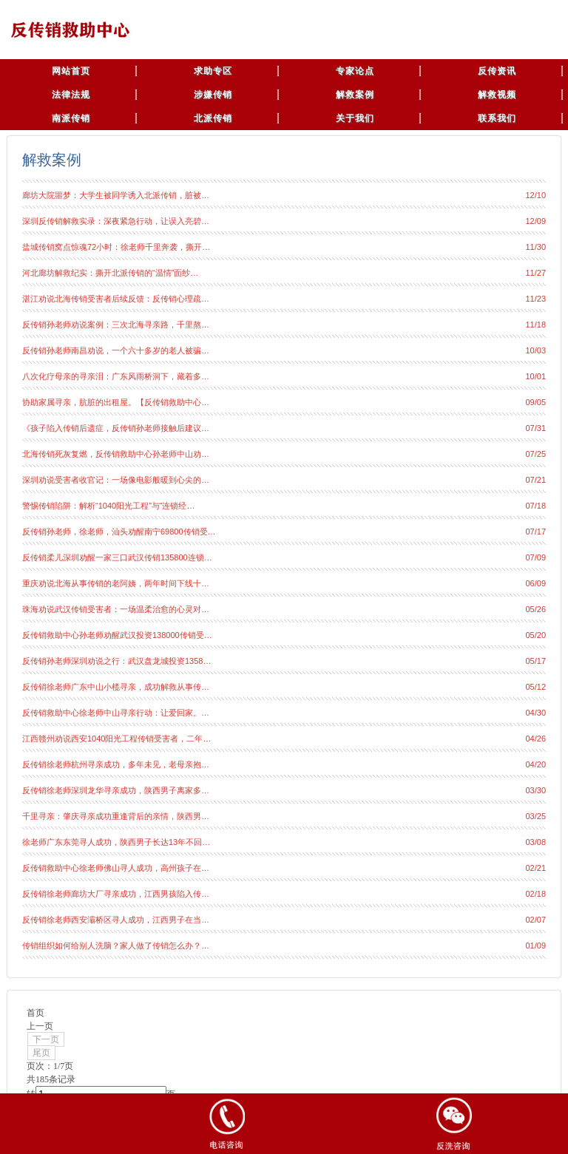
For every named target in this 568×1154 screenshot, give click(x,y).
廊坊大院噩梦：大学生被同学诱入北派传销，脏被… (115, 195)
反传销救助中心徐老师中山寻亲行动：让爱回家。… (115, 712)
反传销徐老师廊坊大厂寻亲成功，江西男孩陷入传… (115, 893)
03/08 (535, 842)
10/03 (535, 350)
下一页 (46, 1039)
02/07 (535, 919)
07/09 (535, 557)
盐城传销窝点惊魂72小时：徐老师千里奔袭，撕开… (116, 246)
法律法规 (71, 94)
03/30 (535, 790)
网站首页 (71, 71)
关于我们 (355, 118)
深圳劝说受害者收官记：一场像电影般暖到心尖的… (115, 479)
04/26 (535, 738)
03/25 (535, 816)
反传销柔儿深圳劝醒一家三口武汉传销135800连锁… (117, 557)
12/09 (535, 221)
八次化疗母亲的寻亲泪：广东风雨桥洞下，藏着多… (115, 376)
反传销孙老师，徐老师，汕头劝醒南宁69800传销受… (119, 531)
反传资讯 (497, 71)
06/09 (535, 583)
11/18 (535, 324)
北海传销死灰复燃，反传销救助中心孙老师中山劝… (115, 453)
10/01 (535, 376)
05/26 (535, 609)
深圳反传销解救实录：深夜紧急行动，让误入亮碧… (115, 221)
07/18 (535, 505)
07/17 (535, 531)
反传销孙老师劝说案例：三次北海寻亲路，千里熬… (115, 324)
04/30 (535, 712)
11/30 (535, 246)
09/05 (535, 402)
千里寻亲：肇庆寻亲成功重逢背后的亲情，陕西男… (115, 816)
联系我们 (497, 118)
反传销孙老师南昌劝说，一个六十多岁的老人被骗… (115, 350)
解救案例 (355, 94)
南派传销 (71, 118)
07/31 (535, 428)
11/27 (535, 272)
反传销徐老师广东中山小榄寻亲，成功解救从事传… (115, 686)
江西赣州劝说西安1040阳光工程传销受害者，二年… (116, 738)
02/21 (535, 867)
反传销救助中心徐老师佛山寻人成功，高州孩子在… (115, 867)
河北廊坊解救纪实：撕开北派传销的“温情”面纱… (110, 272)
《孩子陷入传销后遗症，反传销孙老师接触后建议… (115, 428)
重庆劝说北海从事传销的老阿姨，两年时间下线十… (115, 583)
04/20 (535, 764)
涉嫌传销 (213, 94)
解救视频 (497, 94)
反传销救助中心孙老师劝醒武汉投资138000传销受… (117, 635)
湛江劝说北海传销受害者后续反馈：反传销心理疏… (115, 298)
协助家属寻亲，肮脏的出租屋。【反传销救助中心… (115, 402)
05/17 (535, 660)
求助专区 (213, 71)
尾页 (41, 1053)
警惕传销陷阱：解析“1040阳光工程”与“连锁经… (108, 505)
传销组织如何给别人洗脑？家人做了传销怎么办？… (115, 945)
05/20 (535, 635)
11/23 (535, 298)
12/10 (535, 195)
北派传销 (213, 118)
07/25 (535, 453)
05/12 (535, 686)
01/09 (535, 945)
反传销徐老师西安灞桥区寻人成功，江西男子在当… (115, 919)
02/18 (535, 893)
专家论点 (355, 71)
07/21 (535, 479)
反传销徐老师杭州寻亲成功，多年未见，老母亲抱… (115, 764)
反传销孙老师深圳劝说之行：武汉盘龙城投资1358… (116, 660)
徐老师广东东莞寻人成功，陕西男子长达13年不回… (116, 842)
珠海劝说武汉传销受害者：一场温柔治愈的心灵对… (115, 609)
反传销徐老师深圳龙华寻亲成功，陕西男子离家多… (115, 790)
